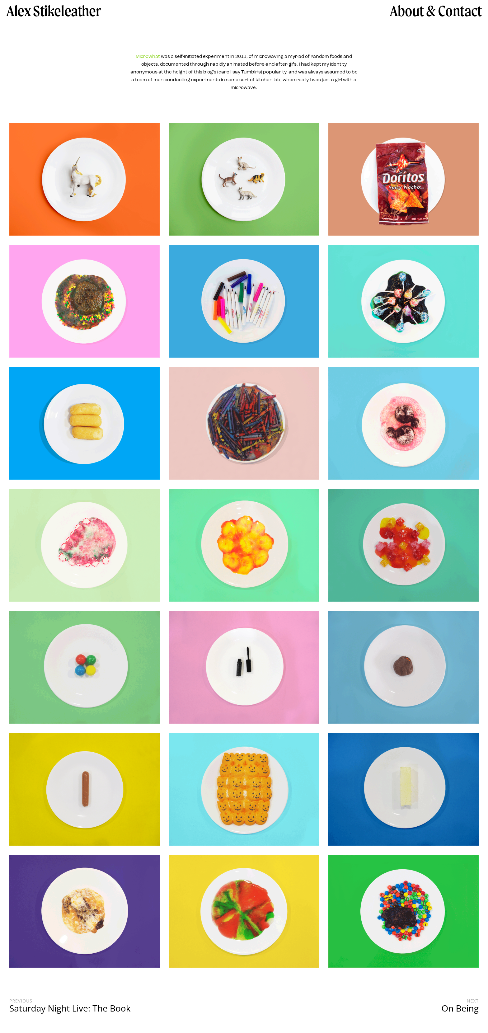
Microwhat (148, 56)
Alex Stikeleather (53, 11)
